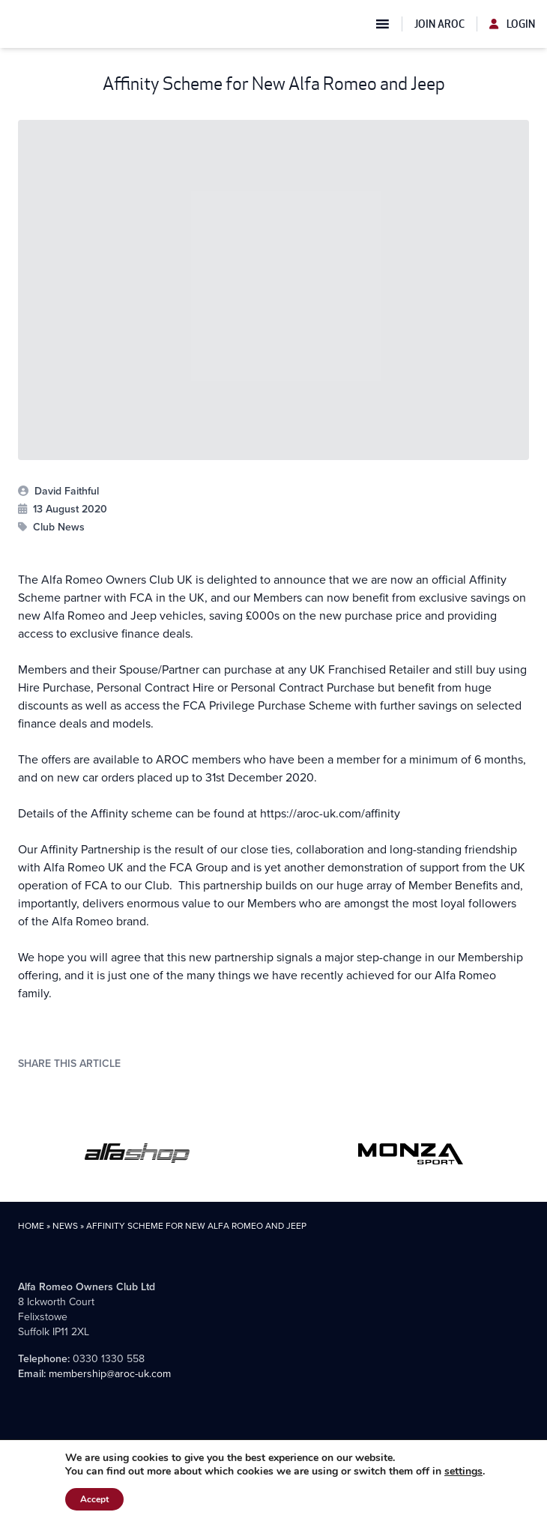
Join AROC (439, 24)
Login (512, 24)
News (65, 1226)
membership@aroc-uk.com (110, 1374)
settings (463, 1471)
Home (31, 1226)
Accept (94, 1499)
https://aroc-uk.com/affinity (330, 813)
